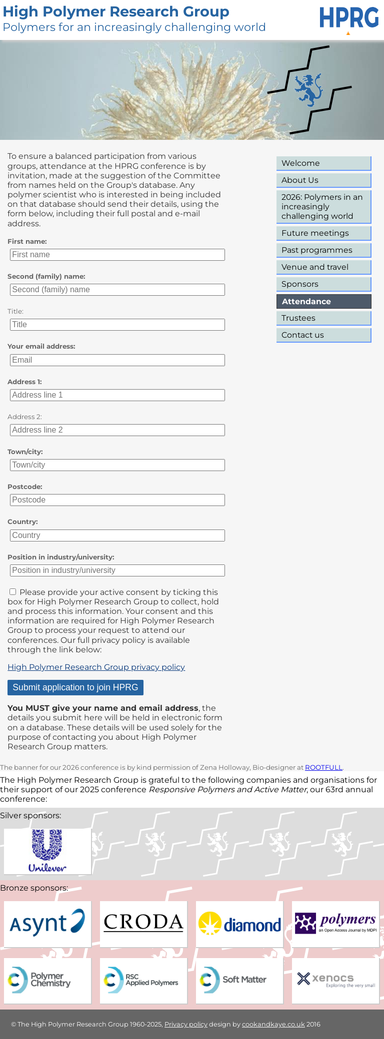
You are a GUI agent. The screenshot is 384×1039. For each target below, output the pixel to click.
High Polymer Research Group (116, 11)
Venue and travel (315, 267)
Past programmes (317, 250)
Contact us (303, 335)
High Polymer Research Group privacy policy (96, 667)
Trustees (299, 318)
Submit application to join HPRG (75, 687)
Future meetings (315, 233)
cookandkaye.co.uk (273, 1024)
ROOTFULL (323, 767)
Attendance (306, 301)
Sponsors (300, 284)
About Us (300, 180)
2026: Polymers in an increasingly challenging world (322, 206)
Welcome (301, 163)
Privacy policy (186, 1024)
